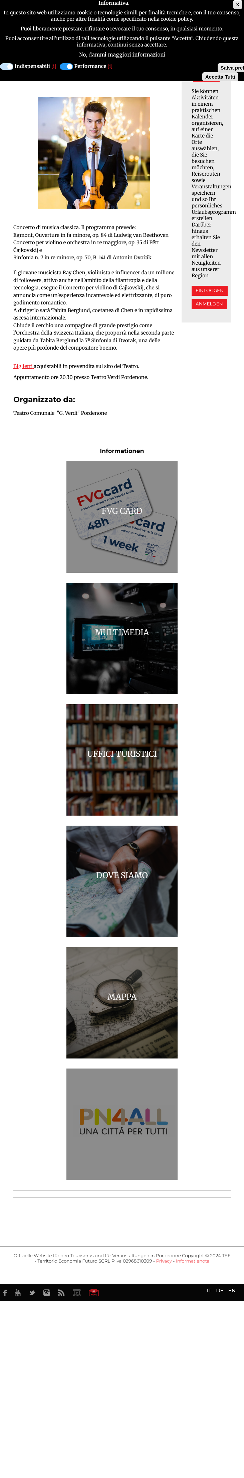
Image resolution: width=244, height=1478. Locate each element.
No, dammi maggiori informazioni (122, 55)
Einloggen (210, 290)
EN (232, 1290)
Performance (90, 66)
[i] (53, 66)
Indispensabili (32, 66)
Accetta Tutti (220, 77)
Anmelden (209, 304)
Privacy (164, 1261)
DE (219, 1290)
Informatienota (193, 1261)
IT (209, 1290)
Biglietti (23, 366)
